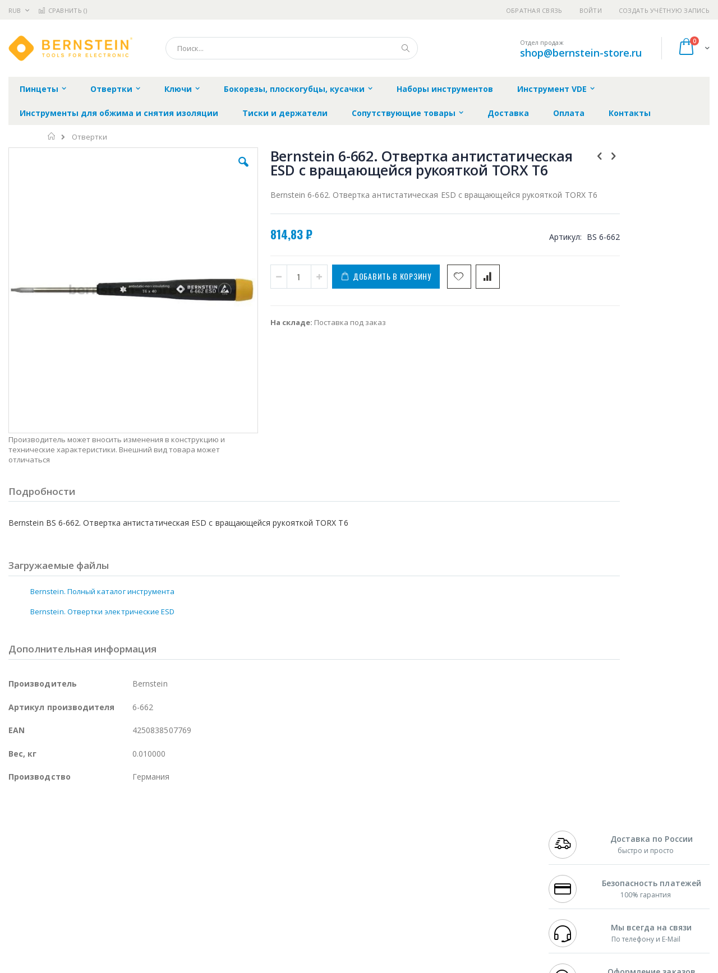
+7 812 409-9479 (573, 832)
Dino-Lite (97, 875)
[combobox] (291, 48)
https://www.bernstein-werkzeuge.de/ (221, 965)
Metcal (93, 832)
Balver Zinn (27, 854)
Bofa (16, 832)
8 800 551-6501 (576, 854)
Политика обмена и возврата (301, 843)
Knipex (64, 919)
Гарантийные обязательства (300, 821)
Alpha (67, 854)
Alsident (162, 821)
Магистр (177, 832)
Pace (96, 821)
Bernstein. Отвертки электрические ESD (102, 540)
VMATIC (141, 897)
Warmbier (62, 897)
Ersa (48, 821)
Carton (133, 875)
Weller (126, 821)
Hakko (19, 821)
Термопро (133, 832)
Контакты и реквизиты (468, 821)
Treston (21, 897)
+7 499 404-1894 (573, 821)
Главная (52, 136)
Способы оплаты (457, 865)
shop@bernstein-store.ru (581, 52)
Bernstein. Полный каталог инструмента (102, 520)
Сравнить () (63, 10)
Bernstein (25, 919)
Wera (95, 919)
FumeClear (53, 832)
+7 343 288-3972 (573, 843)
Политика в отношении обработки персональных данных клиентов (310, 870)
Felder (98, 854)
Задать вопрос (275, 897)
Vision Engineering (39, 875)
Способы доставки (460, 843)
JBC (72, 821)
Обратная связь (534, 10)
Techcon (104, 897)
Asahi (129, 854)
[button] (209, 170)
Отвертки (89, 137)
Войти (590, 10)
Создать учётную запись (664, 10)
